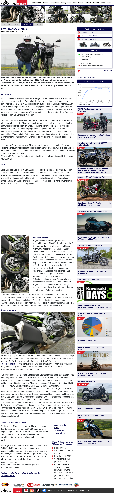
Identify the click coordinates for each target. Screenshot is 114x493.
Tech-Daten (6, 24)
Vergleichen (54, 3)
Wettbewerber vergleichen (94, 29)
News (80, 3)
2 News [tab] (16, 24)
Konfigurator (66, 3)
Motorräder (36, 3)
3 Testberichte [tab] (27, 24)
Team (109, 3)
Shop (103, 3)
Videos (45, 3)
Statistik (87, 3)
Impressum (72, 490)
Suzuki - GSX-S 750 (89, 36)
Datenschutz (84, 490)
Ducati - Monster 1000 (90, 39)
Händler (96, 3)
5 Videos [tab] (38, 24)
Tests (74, 3)
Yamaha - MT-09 (88, 32)
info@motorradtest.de (56, 490)
